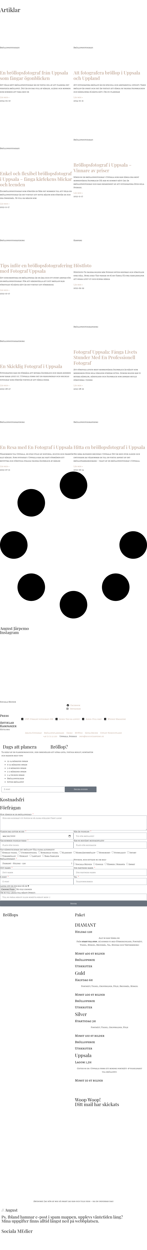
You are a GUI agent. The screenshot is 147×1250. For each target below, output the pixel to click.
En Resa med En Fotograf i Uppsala (36, 447)
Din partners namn (84, 868)
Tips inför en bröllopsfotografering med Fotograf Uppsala (36, 268)
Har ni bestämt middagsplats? (89, 840)
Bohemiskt (104, 852)
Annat (132, 864)
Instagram (9, 632)
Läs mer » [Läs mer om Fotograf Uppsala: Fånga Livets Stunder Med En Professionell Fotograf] (78, 385)
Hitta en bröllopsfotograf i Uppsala (109, 447)
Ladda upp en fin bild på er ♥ (14, 886)
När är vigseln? (82, 831)
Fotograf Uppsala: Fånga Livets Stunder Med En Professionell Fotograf (105, 357)
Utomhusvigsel (29, 852)
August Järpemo (14, 628)
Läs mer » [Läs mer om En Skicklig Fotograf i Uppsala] (4, 385)
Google (99, 864)
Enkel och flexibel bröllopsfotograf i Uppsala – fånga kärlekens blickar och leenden (36, 178)
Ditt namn (5, 868)
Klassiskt (67, 852)
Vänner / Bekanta (116, 864)
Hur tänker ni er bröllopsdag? (16, 814)
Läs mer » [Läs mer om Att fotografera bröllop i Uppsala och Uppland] (78, 97)
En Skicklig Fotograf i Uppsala (31, 366)
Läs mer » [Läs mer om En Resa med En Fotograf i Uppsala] (4, 466)
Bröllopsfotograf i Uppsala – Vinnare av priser (102, 167)
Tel (75, 877)
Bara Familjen (52, 856)
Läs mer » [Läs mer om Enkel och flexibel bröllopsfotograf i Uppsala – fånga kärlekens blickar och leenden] (4, 203)
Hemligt (24, 856)
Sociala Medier (84, 864)
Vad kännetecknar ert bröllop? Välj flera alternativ (27, 849)
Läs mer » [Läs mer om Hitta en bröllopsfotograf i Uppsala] (78, 466)
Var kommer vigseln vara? (13, 840)
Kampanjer (8, 726)
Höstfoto (82, 265)
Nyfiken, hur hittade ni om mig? (90, 860)
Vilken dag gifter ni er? (12, 831)
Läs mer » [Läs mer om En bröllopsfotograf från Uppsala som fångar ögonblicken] (4, 97)
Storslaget (120, 852)
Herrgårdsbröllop (85, 852)
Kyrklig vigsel (9, 852)
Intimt (133, 852)
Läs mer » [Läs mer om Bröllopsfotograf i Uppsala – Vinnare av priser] (78, 193)
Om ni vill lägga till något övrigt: (18, 892)
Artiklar (7, 722)
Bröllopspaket (8, 859)
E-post (3, 877)
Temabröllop (9, 856)
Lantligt (36, 856)
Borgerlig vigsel (49, 852)
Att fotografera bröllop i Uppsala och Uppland (107, 75)
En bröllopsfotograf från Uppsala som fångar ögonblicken (34, 75)
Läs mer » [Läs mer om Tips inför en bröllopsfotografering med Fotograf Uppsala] (4, 290)
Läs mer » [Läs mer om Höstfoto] (78, 284)
